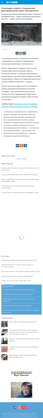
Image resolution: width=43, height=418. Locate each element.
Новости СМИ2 (21, 159)
